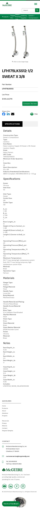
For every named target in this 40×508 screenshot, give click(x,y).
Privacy (4, 423)
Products (5, 408)
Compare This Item (30, 104)
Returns (4, 426)
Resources (5, 421)
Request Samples (7, 430)
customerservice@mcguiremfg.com (17, 456)
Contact (4, 428)
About (4, 411)
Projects (4, 416)
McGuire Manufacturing (7, 8)
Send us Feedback (11, 504)
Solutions (5, 413)
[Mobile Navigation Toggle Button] (35, 4)
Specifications (12, 124)
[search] (37, 10)
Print (34, 114)
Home (4, 406)
